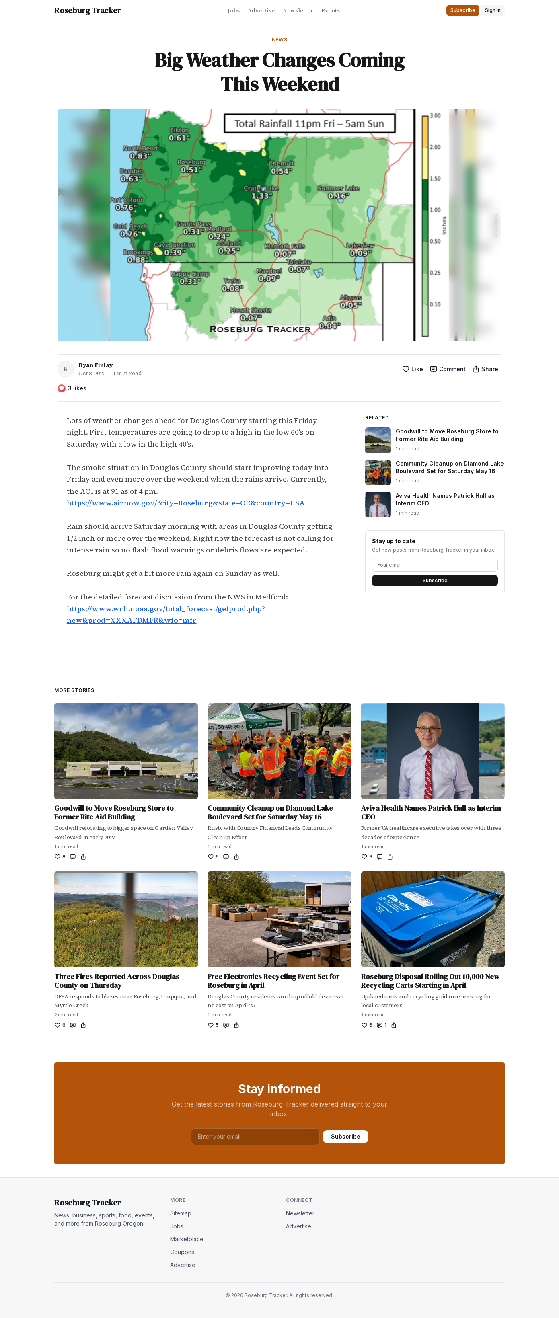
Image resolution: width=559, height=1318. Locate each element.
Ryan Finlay (95, 365)
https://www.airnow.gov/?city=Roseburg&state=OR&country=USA (186, 503)
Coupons (182, 1251)
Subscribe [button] (462, 10)
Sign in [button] (493, 10)
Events (330, 10)
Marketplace (186, 1239)
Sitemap (180, 1213)
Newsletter (298, 10)
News (279, 40)
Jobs (234, 10)
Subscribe (435, 580)
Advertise (261, 10)
